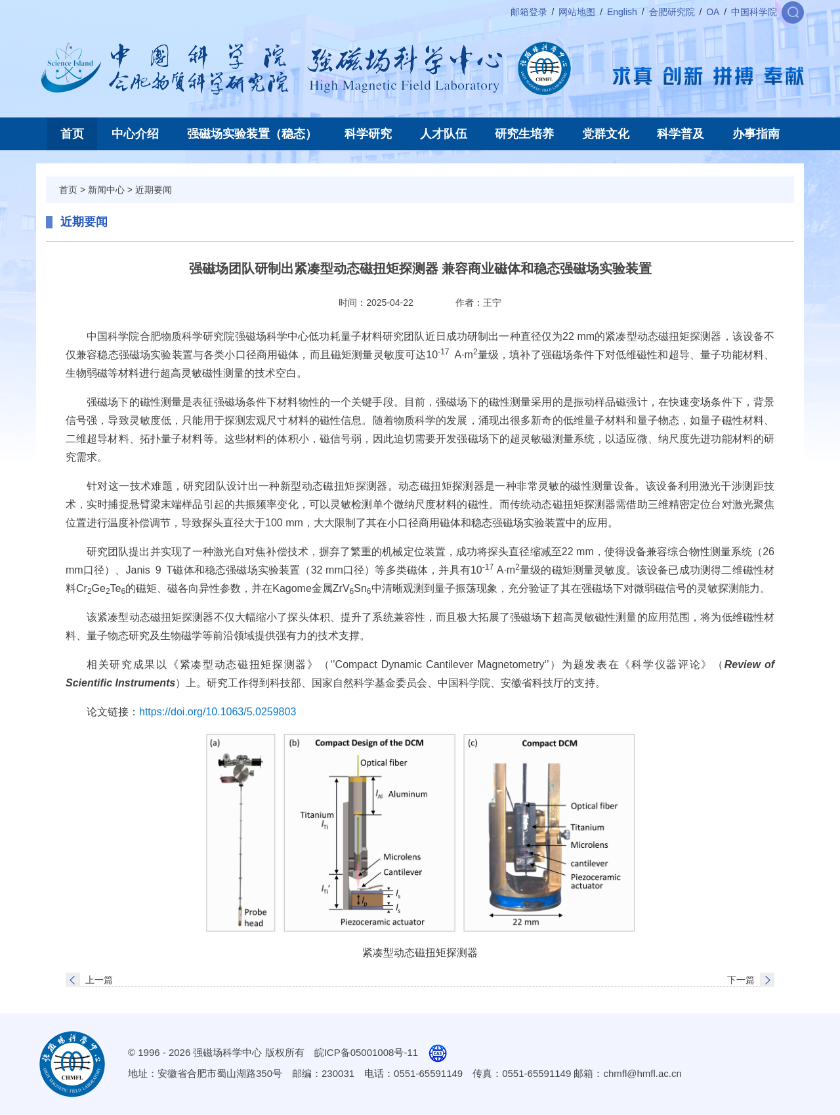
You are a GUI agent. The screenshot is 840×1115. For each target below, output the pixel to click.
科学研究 (368, 133)
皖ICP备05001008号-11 (366, 1052)
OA (712, 12)
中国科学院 (754, 12)
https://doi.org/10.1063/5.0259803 (217, 711)
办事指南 (756, 133)
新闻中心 (106, 189)
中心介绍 (135, 133)
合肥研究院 (672, 12)
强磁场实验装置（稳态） (252, 133)
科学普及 (680, 133)
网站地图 (576, 12)
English (622, 12)
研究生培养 (524, 133)
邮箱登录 (529, 12)
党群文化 (605, 133)
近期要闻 (153, 189)
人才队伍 (443, 133)
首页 (72, 133)
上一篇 (99, 980)
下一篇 (741, 980)
